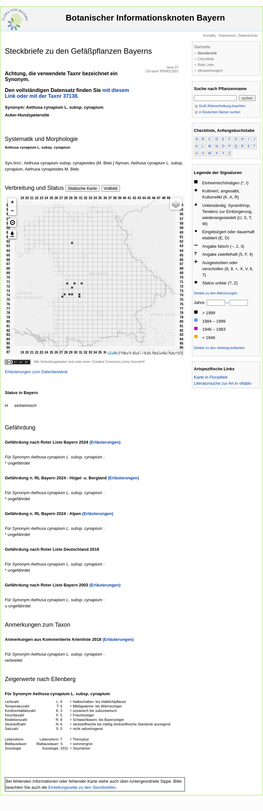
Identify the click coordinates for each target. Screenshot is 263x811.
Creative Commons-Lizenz (111, 362)
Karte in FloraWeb (211, 377)
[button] (12, 222)
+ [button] (12, 202)
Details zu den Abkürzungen (215, 293)
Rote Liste (206, 65)
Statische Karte (82, 188)
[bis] (239, 303)
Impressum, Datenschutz (238, 35)
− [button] (12, 211)
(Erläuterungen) (105, 442)
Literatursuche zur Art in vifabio (222, 383)
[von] (216, 303)
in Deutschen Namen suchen (217, 112)
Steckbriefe (207, 53)
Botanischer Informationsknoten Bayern (145, 21)
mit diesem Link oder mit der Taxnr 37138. (67, 93)
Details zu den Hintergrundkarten (219, 348)
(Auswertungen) (210, 70)
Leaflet (112, 353)
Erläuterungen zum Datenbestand (36, 371)
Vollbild (110, 188)
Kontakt (209, 35)
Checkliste (206, 59)
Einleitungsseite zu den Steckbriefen (82, 787)
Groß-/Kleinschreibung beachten (220, 106)
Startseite (202, 47)
